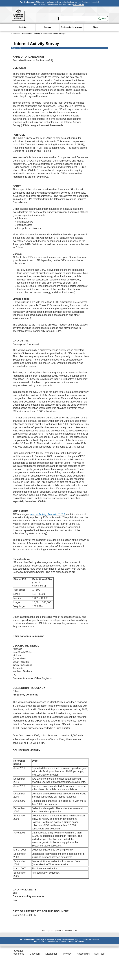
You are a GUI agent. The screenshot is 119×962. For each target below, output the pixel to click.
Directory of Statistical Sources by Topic (49, 34)
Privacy (67, 953)
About (95, 27)
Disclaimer (51, 953)
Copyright (35, 953)
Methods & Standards (22, 34)
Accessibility (83, 953)
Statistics (23, 27)
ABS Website (78, 4)
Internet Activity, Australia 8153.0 (48, 514)
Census (47, 27)
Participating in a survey (71, 27)
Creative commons (18, 952)
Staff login (99, 953)
